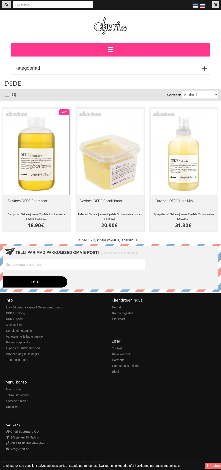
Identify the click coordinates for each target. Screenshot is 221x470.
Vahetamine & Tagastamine (24, 336)
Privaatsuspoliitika (18, 342)
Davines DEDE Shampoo (27, 200)
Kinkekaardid (121, 354)
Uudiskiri (12, 407)
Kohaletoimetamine (19, 330)
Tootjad (117, 348)
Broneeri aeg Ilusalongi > (22, 354)
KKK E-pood (14, 319)
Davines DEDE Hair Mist (174, 200)
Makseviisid (14, 325)
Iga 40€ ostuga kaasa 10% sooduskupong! (34, 307)
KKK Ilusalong (15, 313)
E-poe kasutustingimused (23, 348)
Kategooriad (27, 68)
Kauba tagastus (122, 313)
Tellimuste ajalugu (18, 395)
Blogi (115, 371)
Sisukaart (118, 319)
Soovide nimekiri (17, 401)
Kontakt (117, 307)
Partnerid (118, 360)
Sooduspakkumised (125, 366)
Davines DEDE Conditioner (101, 200)
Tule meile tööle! (17, 360)
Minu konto (13, 389)
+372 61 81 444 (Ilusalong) (28, 443)
